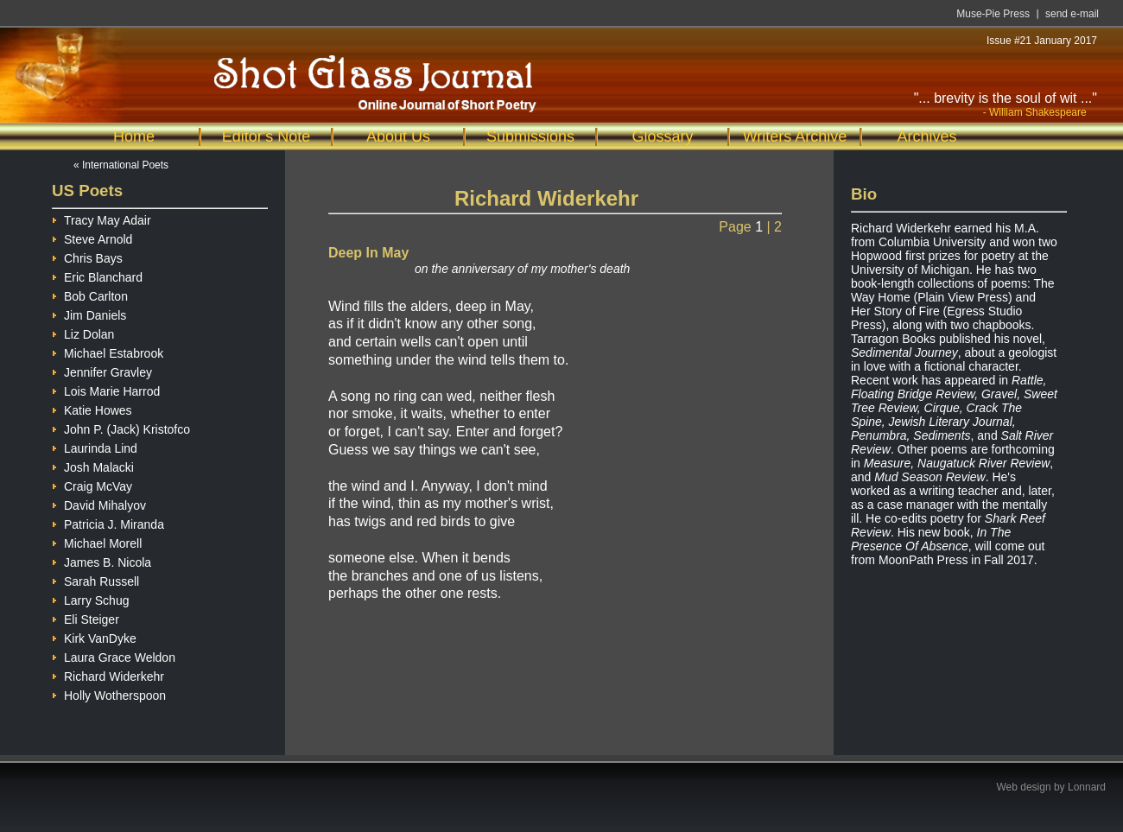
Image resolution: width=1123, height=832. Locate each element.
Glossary (662, 136)
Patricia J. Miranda (108, 522)
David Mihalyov (99, 503)
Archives (926, 136)
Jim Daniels (89, 313)
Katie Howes (92, 408)
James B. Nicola (101, 560)
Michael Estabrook (107, 351)
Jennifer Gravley (102, 370)
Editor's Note (266, 136)
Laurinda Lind (94, 446)
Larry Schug (90, 598)
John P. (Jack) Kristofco (121, 427)
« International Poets (120, 165)
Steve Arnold (92, 237)
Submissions (530, 136)
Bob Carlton (90, 294)
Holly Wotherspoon (109, 693)
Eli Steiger (85, 617)
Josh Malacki (93, 465)
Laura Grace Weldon (113, 655)
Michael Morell (97, 541)
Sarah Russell (95, 579)
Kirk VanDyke (94, 636)
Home (134, 136)
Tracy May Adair (101, 218)
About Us (398, 136)
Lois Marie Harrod (106, 389)
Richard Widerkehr (108, 674)
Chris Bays (87, 256)
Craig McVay (92, 484)
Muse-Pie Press (993, 14)
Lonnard (1087, 787)
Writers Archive (795, 136)
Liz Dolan (83, 332)
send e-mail (1072, 14)
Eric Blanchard (97, 275)
